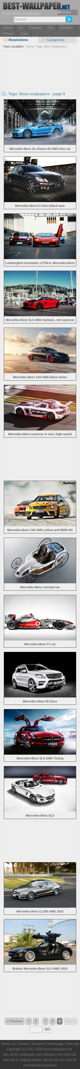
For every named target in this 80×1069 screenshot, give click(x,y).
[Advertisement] (40, 82)
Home (7, 27)
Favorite (38, 1044)
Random (66, 27)
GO (47, 1029)
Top (50, 27)
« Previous (15, 1021)
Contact (23, 1044)
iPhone (8, 33)
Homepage (55, 1044)
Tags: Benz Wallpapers (51, 46)
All (21, 27)
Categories (53, 40)
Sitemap (72, 1044)
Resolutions (15, 40)
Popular (35, 27)
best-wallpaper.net (58, 1049)
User (24, 33)
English (64, 12)
